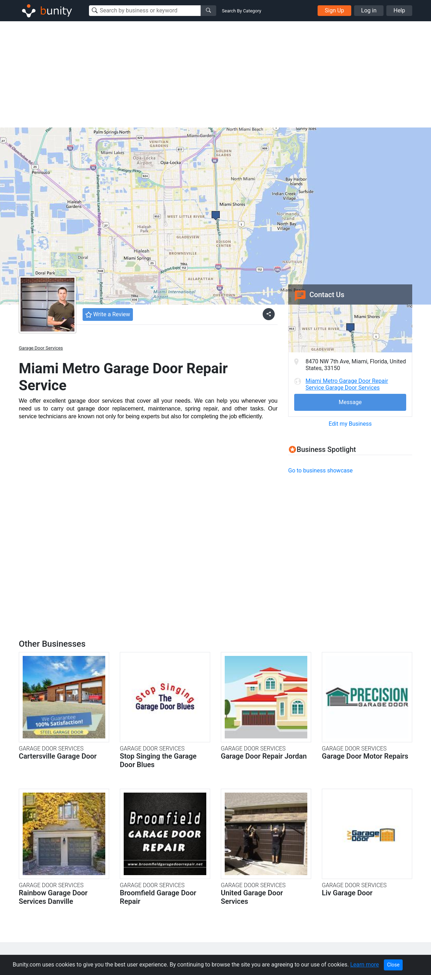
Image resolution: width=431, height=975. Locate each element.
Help (399, 10)
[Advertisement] (215, 74)
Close (393, 965)
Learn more (364, 964)
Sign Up (334, 10)
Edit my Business (350, 423)
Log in (368, 10)
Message (350, 402)
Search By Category (241, 10)
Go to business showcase (320, 470)
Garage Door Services (41, 348)
